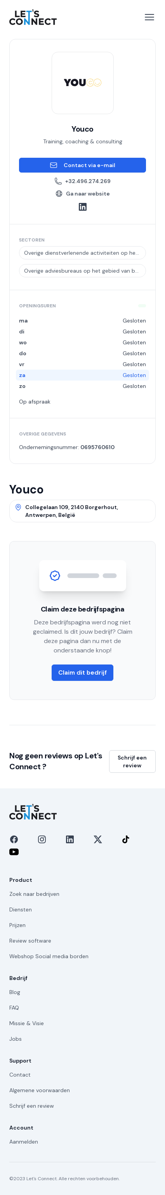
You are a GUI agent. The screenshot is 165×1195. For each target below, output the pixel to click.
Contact (20, 1074)
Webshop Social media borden (49, 956)
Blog (14, 992)
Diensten (20, 909)
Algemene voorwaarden (39, 1090)
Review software (30, 940)
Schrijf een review (132, 761)
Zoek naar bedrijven (34, 893)
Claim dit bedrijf (82, 672)
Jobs (15, 1038)
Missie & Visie (26, 1023)
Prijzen (17, 925)
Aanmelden (23, 1141)
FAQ (14, 1007)
